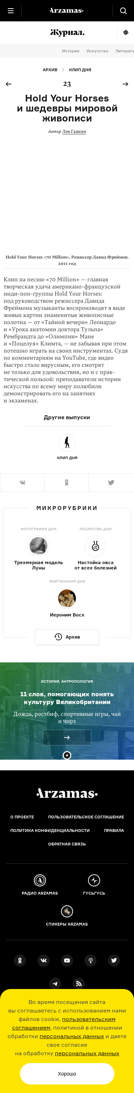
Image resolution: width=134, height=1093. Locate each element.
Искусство (97, 50)
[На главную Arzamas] (67, 10)
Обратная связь (67, 844)
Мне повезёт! (125, 32)
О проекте (22, 816)
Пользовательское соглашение (86, 816)
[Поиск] (123, 11)
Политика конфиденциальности (50, 830)
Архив (50, 69)
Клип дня (80, 69)
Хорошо (67, 1074)
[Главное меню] (10, 10)
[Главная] (67, 793)
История (70, 50)
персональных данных (72, 1036)
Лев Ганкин (74, 131)
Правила (114, 830)
